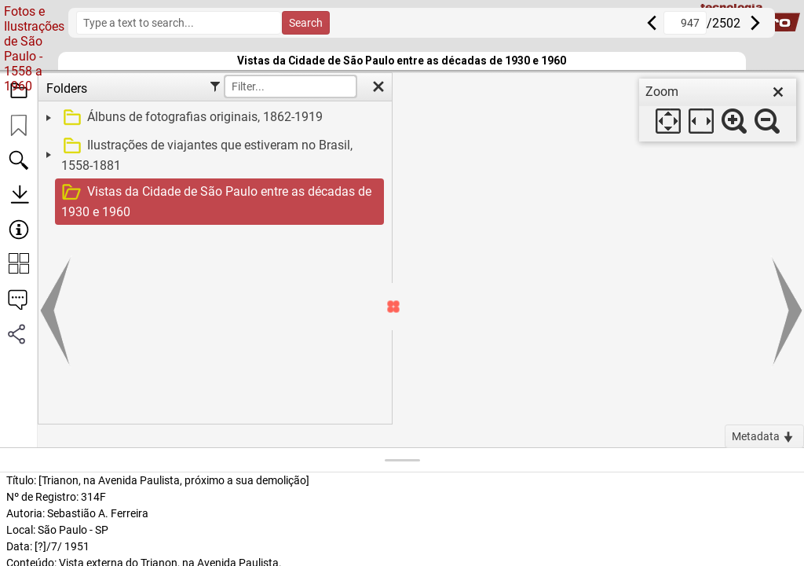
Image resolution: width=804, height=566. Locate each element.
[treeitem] (213, 118)
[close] (778, 92)
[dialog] (717, 110)
